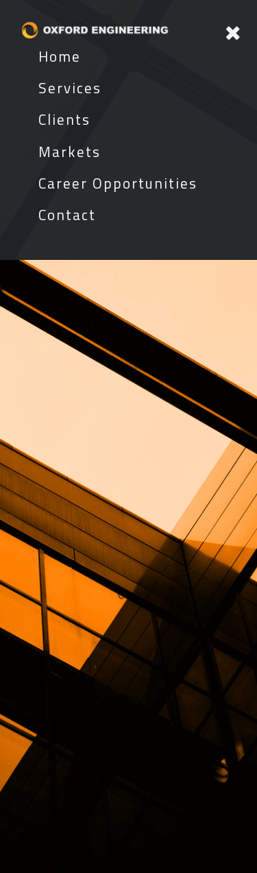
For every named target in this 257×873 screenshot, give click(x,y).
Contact (67, 215)
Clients (64, 119)
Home (59, 56)
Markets (69, 152)
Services (69, 88)
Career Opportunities (117, 183)
